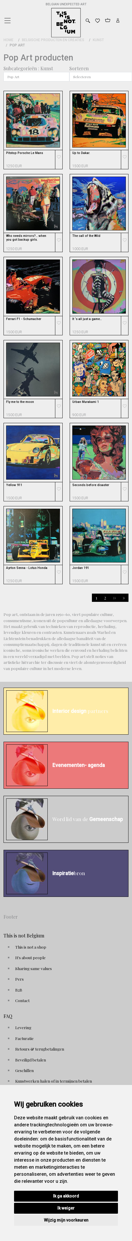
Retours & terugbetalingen (39, 1048)
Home (8, 40)
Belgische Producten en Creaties (53, 40)
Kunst (98, 40)
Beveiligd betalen (30, 1059)
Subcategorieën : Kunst (28, 68)
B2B (18, 989)
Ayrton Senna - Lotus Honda (26, 568)
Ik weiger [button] (66, 1208)
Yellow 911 (14, 485)
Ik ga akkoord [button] (66, 1196)
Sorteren (79, 68)
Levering (23, 1027)
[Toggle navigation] (7, 19)
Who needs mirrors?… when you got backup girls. (26, 237)
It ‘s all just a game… (87, 319)
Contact (22, 1000)
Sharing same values (33, 968)
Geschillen (24, 1070)
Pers (19, 979)
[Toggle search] (87, 21)
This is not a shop (30, 946)
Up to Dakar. (81, 153)
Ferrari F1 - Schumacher (23, 319)
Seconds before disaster (90, 485)
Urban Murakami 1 (85, 402)
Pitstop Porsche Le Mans (24, 153)
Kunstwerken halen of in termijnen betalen (53, 1080)
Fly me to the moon (20, 402)
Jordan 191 (80, 568)
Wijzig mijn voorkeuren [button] (66, 1220)
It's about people (30, 957)
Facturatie (24, 1038)
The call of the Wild (86, 236)
